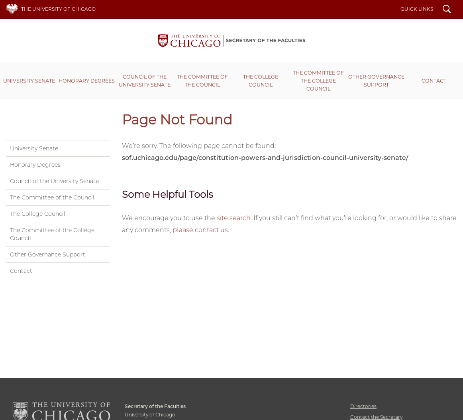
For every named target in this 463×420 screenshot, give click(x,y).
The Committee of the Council (202, 81)
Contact (434, 81)
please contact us (200, 230)
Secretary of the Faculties (231, 41)
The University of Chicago (58, 9)
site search (234, 218)
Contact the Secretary (376, 417)
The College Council (260, 81)
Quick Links (416, 9)
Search (447, 10)
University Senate (29, 81)
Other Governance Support (376, 81)
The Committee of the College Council (318, 81)
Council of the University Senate (145, 81)
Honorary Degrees (87, 81)
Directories (363, 406)
